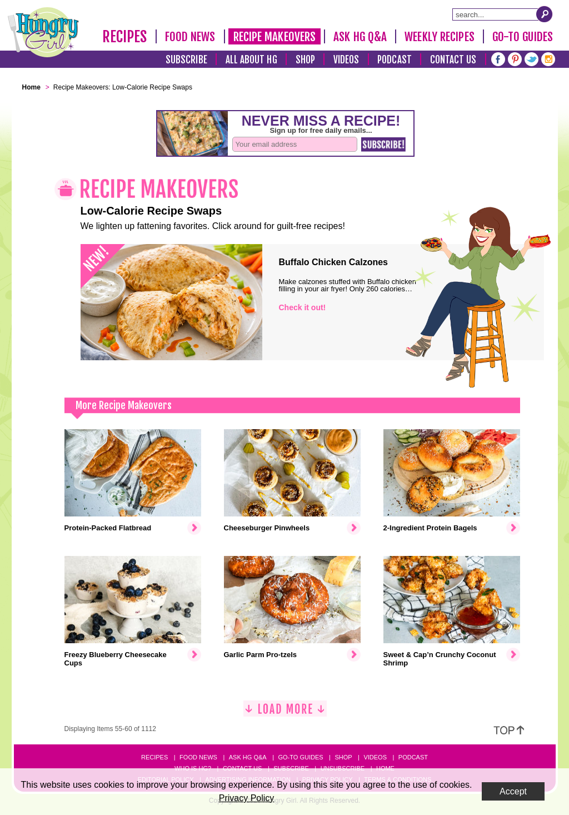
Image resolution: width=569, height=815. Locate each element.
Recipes (124, 36)
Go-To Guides (522, 36)
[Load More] (285, 712)
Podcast (394, 60)
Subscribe (186, 60)
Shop (305, 60)
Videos (346, 60)
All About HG (251, 60)
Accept (513, 791)
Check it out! (302, 307)
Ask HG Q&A (360, 36)
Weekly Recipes (439, 36)
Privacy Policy (246, 798)
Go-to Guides (300, 757)
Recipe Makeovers (274, 36)
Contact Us (453, 60)
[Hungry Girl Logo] (43, 32)
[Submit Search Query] (544, 14)
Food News (190, 36)
